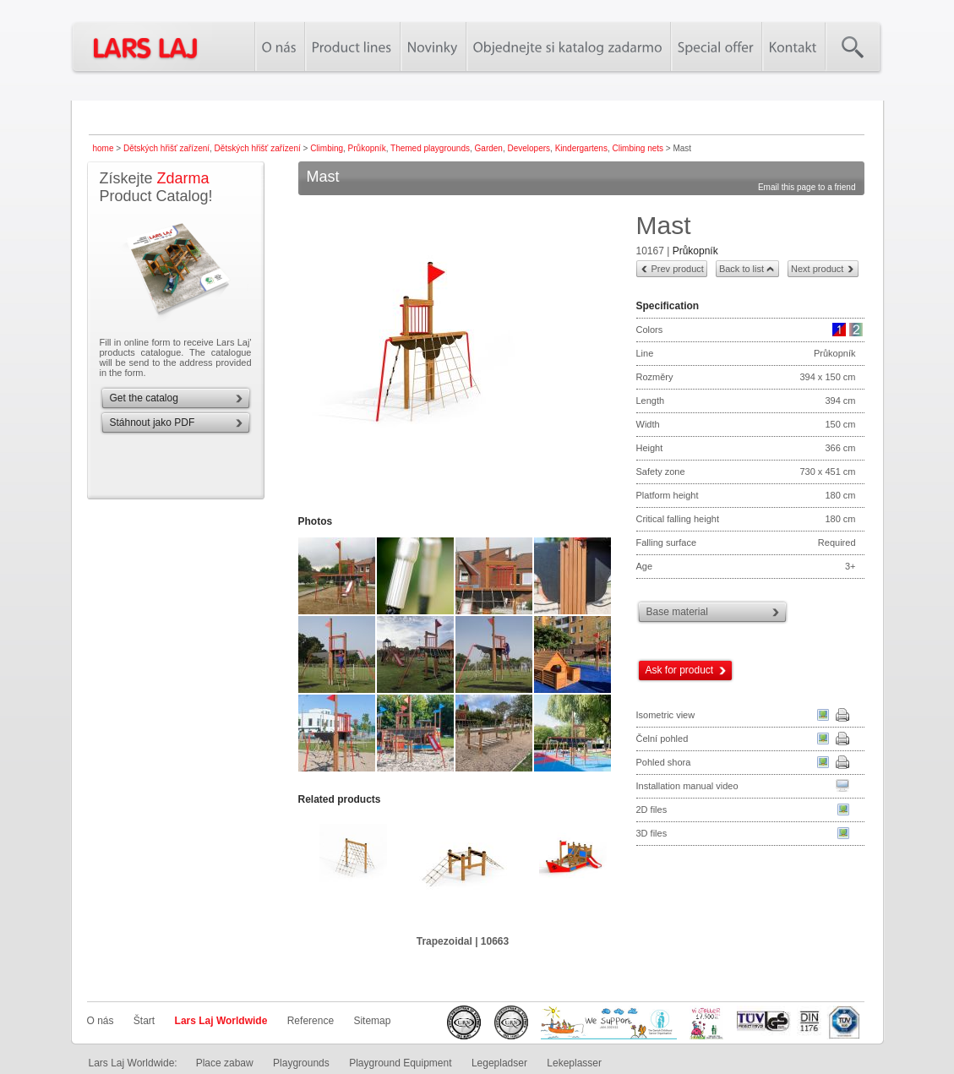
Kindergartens (581, 148)
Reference (310, 1021)
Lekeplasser (574, 1063)
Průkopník (367, 148)
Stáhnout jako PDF (152, 422)
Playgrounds (301, 1063)
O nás (100, 1021)
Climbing (326, 148)
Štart (144, 1021)
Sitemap (371, 1021)
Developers (528, 148)
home (103, 148)
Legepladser (499, 1063)
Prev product (677, 269)
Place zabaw (224, 1063)
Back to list (741, 269)
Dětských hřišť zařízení (166, 148)
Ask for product (680, 670)
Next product (817, 269)
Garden (489, 148)
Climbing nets (637, 148)
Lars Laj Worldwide (221, 1021)
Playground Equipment (400, 1063)
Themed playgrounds (430, 148)
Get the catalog (144, 398)
